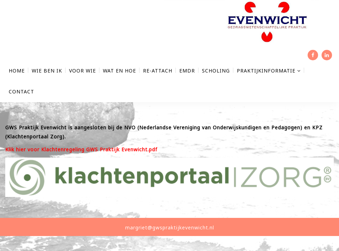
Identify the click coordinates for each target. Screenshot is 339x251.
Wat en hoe (119, 70)
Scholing (216, 70)
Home (17, 70)
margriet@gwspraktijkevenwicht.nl (169, 227)
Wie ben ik (47, 70)
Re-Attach (157, 70)
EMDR (187, 70)
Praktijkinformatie (269, 70)
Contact (21, 91)
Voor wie (82, 70)
